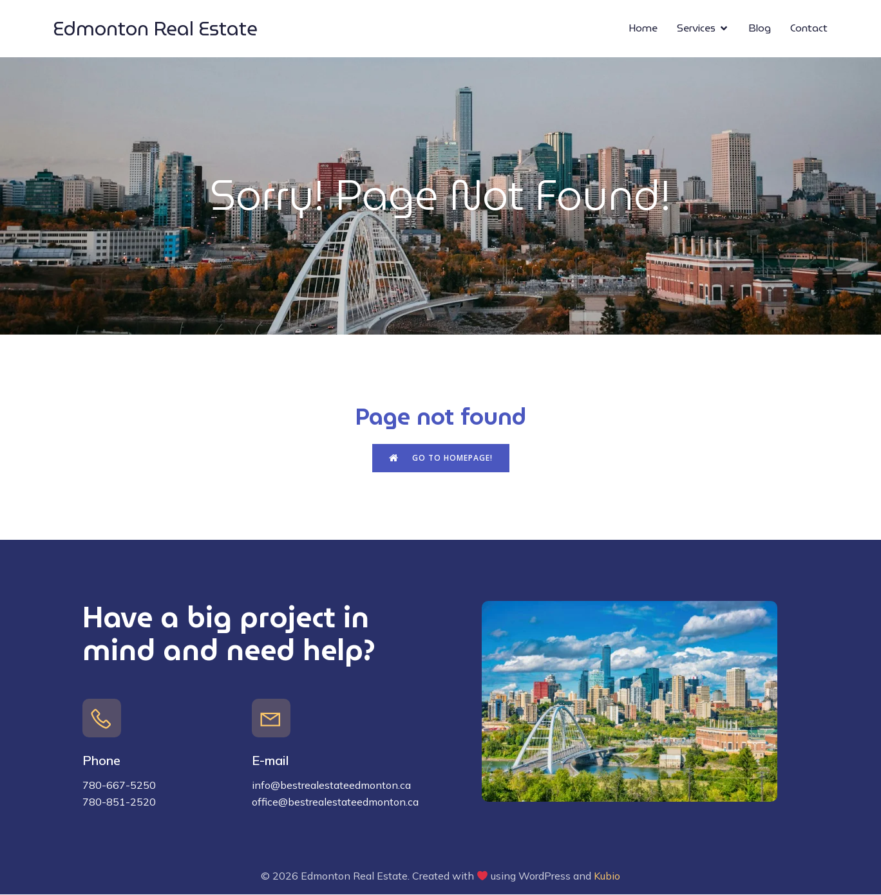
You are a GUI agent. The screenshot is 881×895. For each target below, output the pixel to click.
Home (643, 29)
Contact (809, 29)
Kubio (607, 876)
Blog (759, 29)
